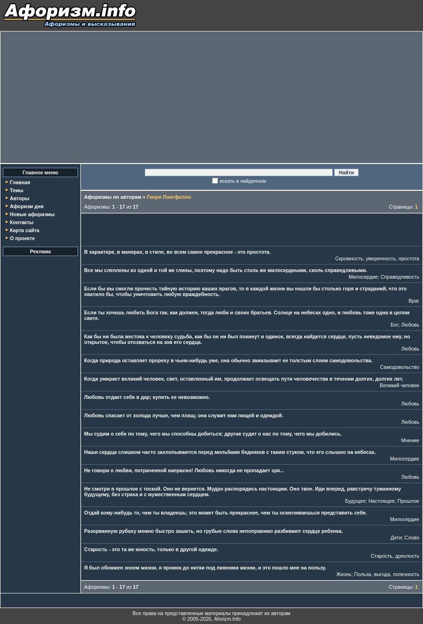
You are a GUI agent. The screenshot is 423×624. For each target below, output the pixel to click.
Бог (395, 325)
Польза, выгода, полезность (386, 574)
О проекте (22, 238)
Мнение (410, 440)
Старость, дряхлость (395, 556)
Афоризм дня (27, 206)
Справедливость (400, 277)
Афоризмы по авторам (112, 197)
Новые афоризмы (32, 214)
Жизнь (344, 574)
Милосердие (363, 277)
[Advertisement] (211, 97)
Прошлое (408, 501)
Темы (17, 190)
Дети (396, 537)
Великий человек (399, 385)
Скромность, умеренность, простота (377, 258)
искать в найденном (242, 181)
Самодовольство (399, 367)
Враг (413, 301)
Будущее (355, 501)
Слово (412, 537)
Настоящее (381, 501)
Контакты (21, 222)
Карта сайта (24, 230)
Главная (20, 182)
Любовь (410, 325)
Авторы (19, 198)
